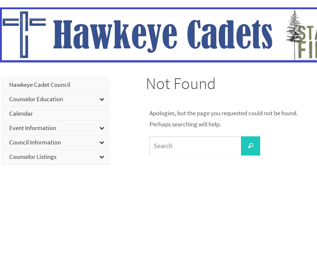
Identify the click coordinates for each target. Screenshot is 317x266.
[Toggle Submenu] (55, 99)
